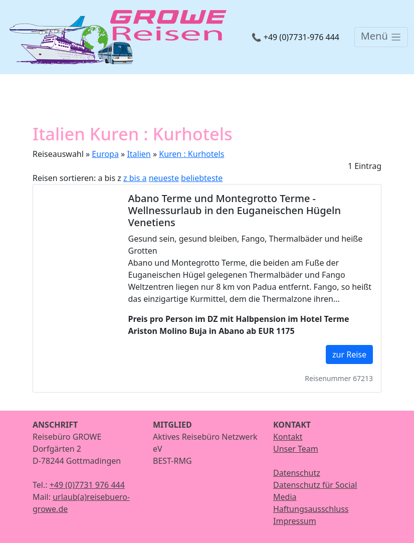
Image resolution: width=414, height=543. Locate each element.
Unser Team (295, 448)
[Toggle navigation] (381, 37)
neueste (164, 178)
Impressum (294, 520)
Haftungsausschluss (311, 508)
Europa (105, 153)
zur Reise (349, 354)
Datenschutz (296, 472)
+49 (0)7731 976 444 (87, 484)
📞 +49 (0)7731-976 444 (295, 37)
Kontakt (288, 436)
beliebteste (202, 178)
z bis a (134, 178)
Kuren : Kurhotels (191, 153)
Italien (138, 153)
